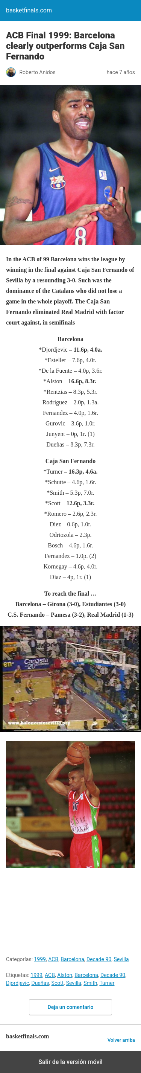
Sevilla (121, 959)
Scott (58, 983)
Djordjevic (17, 983)
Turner (106, 983)
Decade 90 (98, 959)
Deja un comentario (71, 1007)
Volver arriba (121, 1040)
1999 (40, 959)
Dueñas (40, 983)
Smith (90, 983)
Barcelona (72, 959)
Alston (64, 975)
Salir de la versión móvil (70, 1061)
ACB (53, 959)
